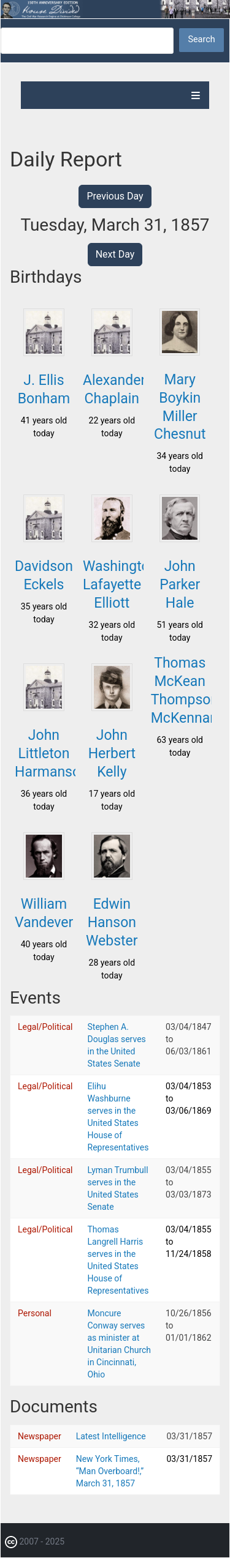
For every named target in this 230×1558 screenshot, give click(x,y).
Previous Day (114, 196)
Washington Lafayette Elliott (120, 584)
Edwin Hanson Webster (112, 922)
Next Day (115, 254)
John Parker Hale (179, 584)
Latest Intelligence (111, 1436)
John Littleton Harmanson (51, 753)
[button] (43, 352)
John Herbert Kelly (112, 753)
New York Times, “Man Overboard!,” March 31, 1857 (110, 1471)
